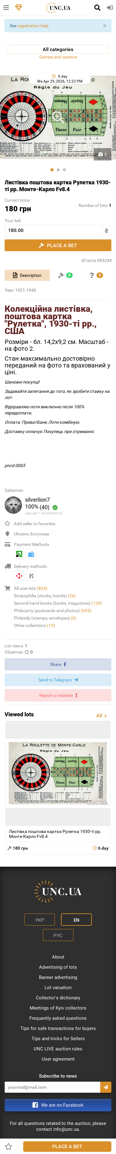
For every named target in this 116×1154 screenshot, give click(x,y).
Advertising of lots (58, 967)
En (76, 920)
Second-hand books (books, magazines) (58, 603)
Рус (58, 935)
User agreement (58, 1059)
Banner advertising (58, 977)
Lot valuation (58, 987)
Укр (39, 920)
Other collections (34, 625)
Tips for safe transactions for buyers (58, 1028)
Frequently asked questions (58, 1018)
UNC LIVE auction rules (58, 1049)
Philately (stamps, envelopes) (45, 618)
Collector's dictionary (58, 998)
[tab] (27, 275)
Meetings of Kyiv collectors (58, 1008)
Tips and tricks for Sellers (58, 1038)
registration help (33, 25)
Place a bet (67, 1146)
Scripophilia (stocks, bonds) (45, 595)
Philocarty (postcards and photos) (52, 610)
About (58, 957)
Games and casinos (58, 56)
